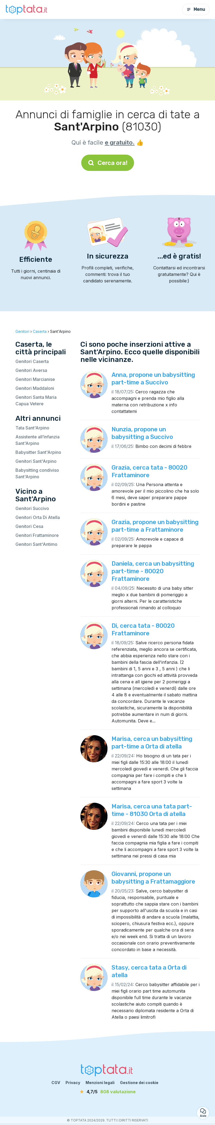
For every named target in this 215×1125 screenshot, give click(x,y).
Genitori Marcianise (35, 379)
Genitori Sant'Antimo (36, 544)
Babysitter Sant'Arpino (38, 452)
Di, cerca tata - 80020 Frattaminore (143, 629)
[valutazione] (107, 1091)
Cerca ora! (108, 162)
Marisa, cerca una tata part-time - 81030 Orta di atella (152, 810)
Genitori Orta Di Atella (37, 517)
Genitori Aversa (31, 370)
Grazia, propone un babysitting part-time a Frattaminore (155, 525)
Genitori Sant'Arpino (36, 461)
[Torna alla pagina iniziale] (27, 9)
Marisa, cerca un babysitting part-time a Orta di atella (152, 742)
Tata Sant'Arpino (32, 428)
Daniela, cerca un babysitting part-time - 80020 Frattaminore (153, 571)
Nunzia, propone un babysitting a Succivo (142, 433)
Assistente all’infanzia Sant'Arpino (37, 440)
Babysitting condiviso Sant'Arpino (37, 473)
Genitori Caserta (32, 361)
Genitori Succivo (32, 508)
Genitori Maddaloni (34, 388)
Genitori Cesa (29, 526)
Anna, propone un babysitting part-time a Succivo (153, 378)
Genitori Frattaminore (37, 535)
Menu (196, 9)
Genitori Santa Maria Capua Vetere (36, 400)
